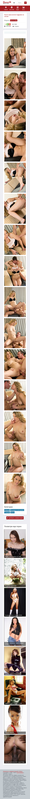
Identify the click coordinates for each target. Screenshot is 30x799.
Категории (11, 8)
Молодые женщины (17, 510)
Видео (17, 8)
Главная (6, 8)
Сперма (7, 512)
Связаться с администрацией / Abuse (12, 771)
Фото (23, 8)
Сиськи (7, 510)
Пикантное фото (8, 3)
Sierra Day (13, 20)
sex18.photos (20, 772)
